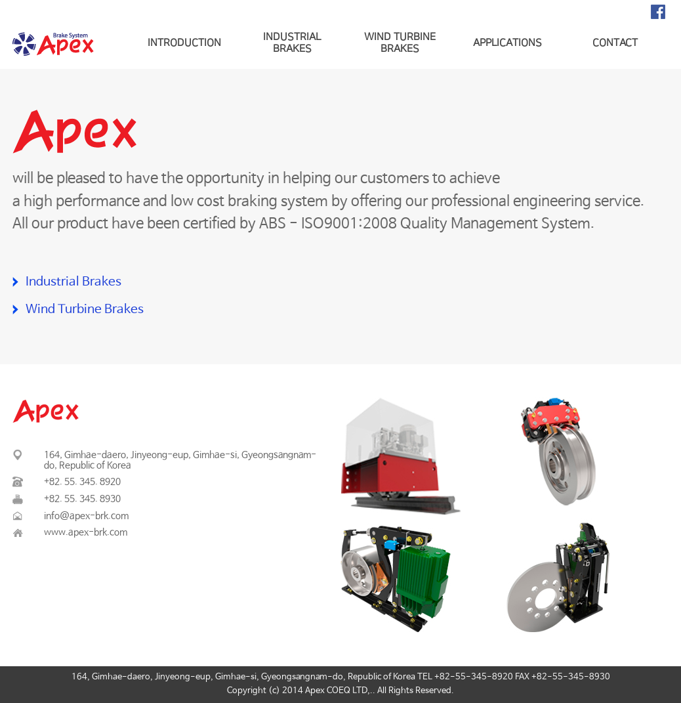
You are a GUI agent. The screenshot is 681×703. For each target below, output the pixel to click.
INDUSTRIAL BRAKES (292, 43)
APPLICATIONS (507, 43)
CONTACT (615, 43)
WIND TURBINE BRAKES (400, 43)
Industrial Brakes (73, 282)
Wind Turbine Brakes (85, 310)
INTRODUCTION (184, 43)
